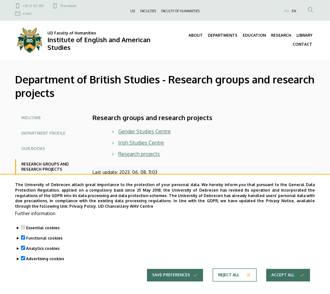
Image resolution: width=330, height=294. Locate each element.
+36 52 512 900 (33, 6)
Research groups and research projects (45, 167)
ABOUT (196, 35)
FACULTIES (148, 11)
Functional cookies (44, 247)
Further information (35, 222)
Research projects (139, 154)
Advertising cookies (45, 268)
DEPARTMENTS (223, 35)
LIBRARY (304, 35)
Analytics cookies (43, 257)
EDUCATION (254, 35)
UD (132, 11)
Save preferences (171, 284)
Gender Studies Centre (144, 131)
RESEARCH (281, 35)
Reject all (228, 284)
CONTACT (302, 44)
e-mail (27, 13)
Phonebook (68, 6)
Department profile (43, 133)
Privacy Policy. (83, 215)
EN (294, 11)
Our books (33, 148)
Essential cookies (43, 237)
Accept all (282, 284)
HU (286, 11)
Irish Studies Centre (141, 142)
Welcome (31, 117)
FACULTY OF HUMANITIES (180, 11)
